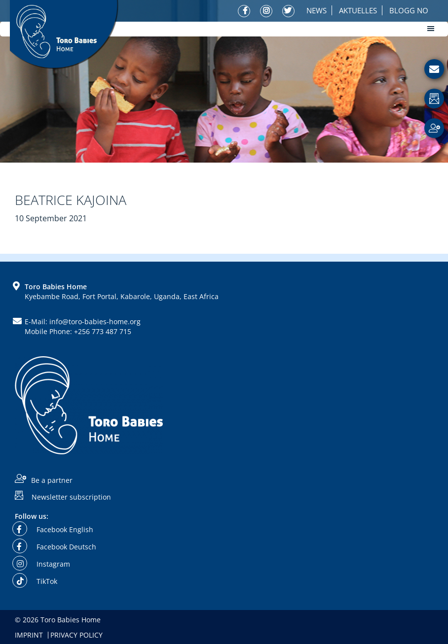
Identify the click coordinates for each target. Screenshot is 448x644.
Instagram (42, 564)
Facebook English (54, 529)
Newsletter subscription (71, 496)
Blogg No (408, 10)
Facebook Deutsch (55, 546)
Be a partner (52, 480)
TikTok (36, 581)
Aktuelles (358, 10)
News (316, 10)
